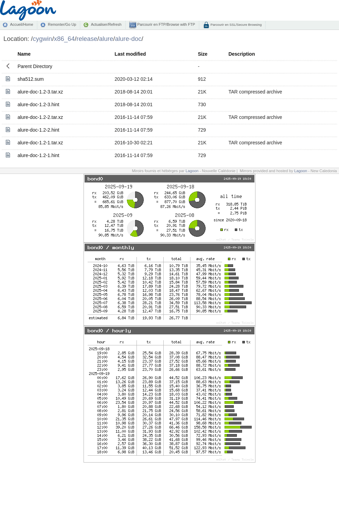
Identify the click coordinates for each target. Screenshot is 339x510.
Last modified (130, 54)
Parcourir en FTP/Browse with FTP (165, 24)
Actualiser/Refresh (106, 24)
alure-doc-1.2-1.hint (38, 155)
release (87, 38)
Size (202, 54)
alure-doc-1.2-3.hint (38, 104)
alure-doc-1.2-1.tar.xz (40, 142)
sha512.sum (31, 79)
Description (241, 54)
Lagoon (192, 171)
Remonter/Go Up (62, 24)
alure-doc (128, 38)
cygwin (42, 38)
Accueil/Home (21, 24)
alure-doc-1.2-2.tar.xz (40, 117)
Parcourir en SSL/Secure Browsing (236, 24)
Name (24, 54)
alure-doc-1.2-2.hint (38, 130)
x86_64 (64, 38)
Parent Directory (35, 66)
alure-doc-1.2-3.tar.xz (40, 92)
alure (106, 38)
